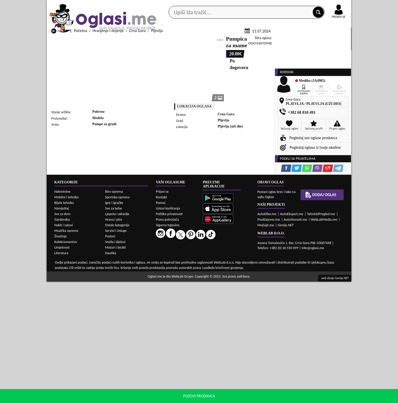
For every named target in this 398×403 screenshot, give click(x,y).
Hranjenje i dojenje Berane (183, 265)
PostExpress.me (268, 340)
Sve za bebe (113, 330)
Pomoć (161, 324)
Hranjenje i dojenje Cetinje (128, 269)
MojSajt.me (265, 346)
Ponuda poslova (297, 40)
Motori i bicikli (115, 369)
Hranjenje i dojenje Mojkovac (240, 274)
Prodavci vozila (163, 40)
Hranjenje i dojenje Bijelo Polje (241, 265)
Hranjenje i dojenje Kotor (181, 274)
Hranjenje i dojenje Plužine (73, 284)
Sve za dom (62, 335)
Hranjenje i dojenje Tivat (236, 284)
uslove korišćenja (235, 398)
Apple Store (203, 4)
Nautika (110, 374)
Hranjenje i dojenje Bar (125, 265)
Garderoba (62, 341)
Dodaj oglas (335, 40)
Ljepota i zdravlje (117, 335)
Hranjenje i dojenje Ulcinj (72, 289)
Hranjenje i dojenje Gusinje (238, 269)
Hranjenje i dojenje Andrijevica (76, 265)
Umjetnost (62, 369)
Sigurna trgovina (167, 346)
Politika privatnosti (169, 335)
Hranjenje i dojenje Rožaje (182, 284)
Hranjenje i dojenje (108, 91)
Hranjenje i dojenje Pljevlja (238, 279)
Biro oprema (114, 313)
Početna (80, 91)
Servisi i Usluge (116, 352)
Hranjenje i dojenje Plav (180, 279)
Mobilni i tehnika (66, 318)
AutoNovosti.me (295, 340)
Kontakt (292, 4)
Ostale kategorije (117, 346)
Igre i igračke (114, 324)
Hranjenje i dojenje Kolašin (128, 274)
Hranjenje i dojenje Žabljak (183, 289)
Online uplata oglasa (328, 5)
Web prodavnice (122, 40)
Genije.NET (286, 346)
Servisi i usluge (257, 40)
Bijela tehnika (64, 324)
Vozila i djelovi (115, 363)
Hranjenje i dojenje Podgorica (130, 284)
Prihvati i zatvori (300, 398)
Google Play (171, 4)
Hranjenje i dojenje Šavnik (127, 289)
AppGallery (235, 5)
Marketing (265, 5)
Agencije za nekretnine (210, 40)
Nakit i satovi (63, 346)
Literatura (61, 374)
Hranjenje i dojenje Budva (72, 269)
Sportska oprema (117, 318)
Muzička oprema (66, 352)
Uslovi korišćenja (168, 329)
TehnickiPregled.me (321, 335)
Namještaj (61, 330)
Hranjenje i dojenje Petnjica (128, 279)
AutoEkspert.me (291, 335)
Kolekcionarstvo (65, 363)
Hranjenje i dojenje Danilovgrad (187, 269)
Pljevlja (157, 91)
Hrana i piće (113, 341)
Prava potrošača (167, 340)
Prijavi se (162, 313)
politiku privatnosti (264, 398)
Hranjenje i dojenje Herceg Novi (77, 274)
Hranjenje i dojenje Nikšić (72, 279)
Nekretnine (62, 313)
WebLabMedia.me (324, 340)
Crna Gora (137, 91)
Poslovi (110, 358)
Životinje (60, 358)
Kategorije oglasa (79, 40)
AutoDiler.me (266, 335)
